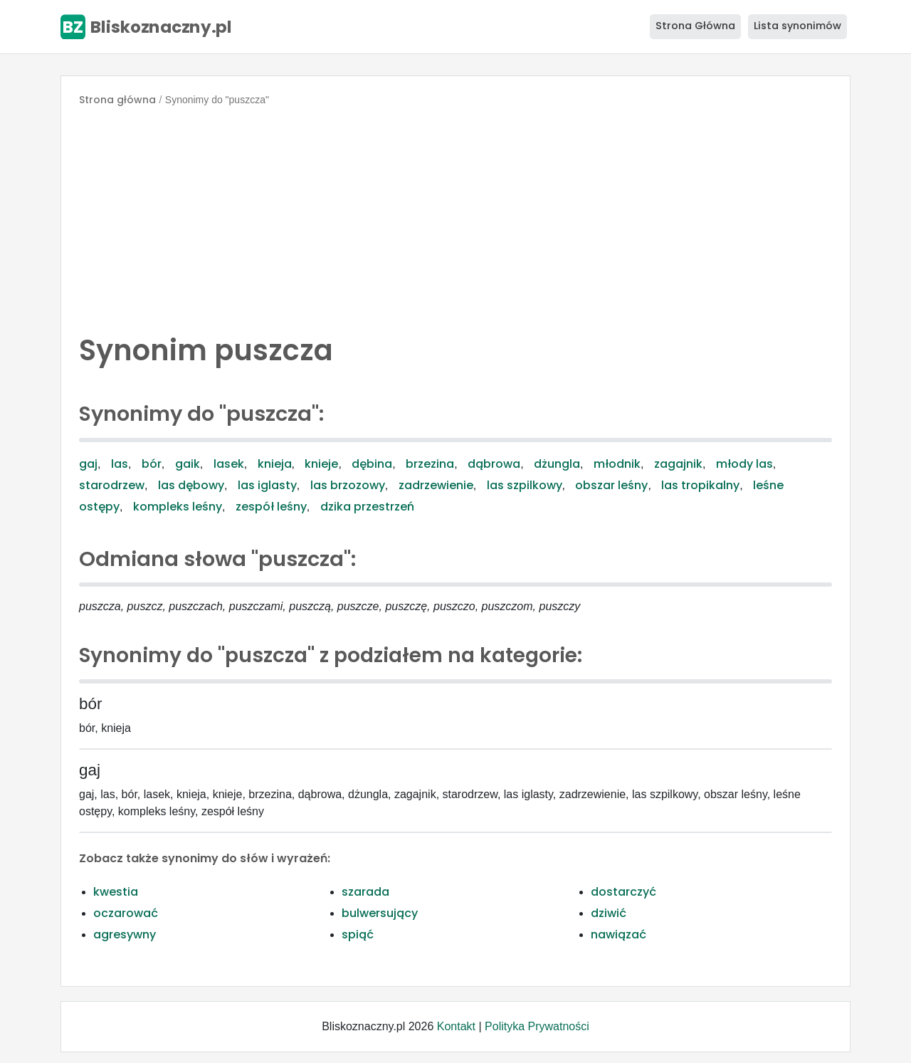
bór (152, 464)
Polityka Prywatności (537, 1026)
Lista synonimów (797, 26)
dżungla (557, 464)
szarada (365, 892)
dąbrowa (494, 464)
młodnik (617, 464)
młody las (744, 464)
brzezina (430, 464)
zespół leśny (271, 506)
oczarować (125, 913)
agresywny (124, 934)
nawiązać (618, 934)
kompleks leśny (177, 506)
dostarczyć (623, 892)
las (119, 464)
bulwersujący (380, 913)
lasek (229, 464)
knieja (275, 464)
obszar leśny (611, 485)
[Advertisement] (455, 216)
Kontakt (456, 1026)
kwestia (115, 892)
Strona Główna (695, 26)
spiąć (358, 934)
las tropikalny (700, 485)
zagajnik (678, 464)
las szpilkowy (524, 485)
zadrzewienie (436, 485)
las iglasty (267, 485)
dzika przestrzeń (367, 506)
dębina (372, 464)
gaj (88, 464)
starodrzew (111, 485)
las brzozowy (347, 485)
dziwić (608, 913)
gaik (187, 464)
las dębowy (191, 485)
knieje (321, 464)
